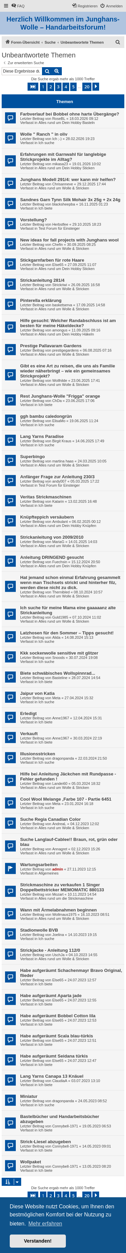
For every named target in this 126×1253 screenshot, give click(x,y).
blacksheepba (63, 204)
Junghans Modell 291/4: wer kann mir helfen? (68, 179)
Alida (56, 637)
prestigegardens (65, 350)
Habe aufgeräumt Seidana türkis (54, 1056)
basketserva (62, 305)
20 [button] (86, 87)
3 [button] (58, 87)
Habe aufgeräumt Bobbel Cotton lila (57, 1015)
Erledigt (28, 713)
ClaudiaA (59, 1081)
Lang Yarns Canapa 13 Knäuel (51, 1076)
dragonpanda (63, 758)
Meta (56, 698)
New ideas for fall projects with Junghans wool (69, 239)
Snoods (58, 658)
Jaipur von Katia (37, 693)
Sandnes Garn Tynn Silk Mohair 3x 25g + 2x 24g (70, 199)
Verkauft (29, 733)
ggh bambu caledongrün (46, 416)
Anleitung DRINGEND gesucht (52, 557)
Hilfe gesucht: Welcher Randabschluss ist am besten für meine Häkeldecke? (68, 323)
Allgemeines (48, 873)
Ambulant (60, 522)
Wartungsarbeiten (39, 864)
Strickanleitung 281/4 (42, 280)
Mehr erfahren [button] (45, 1223)
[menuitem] (18, 6)
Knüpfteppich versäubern (47, 517)
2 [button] (50, 87)
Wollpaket (30, 1161)
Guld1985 (60, 617)
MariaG (58, 542)
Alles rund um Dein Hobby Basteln (66, 123)
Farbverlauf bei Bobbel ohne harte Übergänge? (69, 114)
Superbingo (32, 456)
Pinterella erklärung (40, 300)
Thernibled (61, 592)
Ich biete (45, 208)
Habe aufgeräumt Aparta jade (51, 995)
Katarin (58, 501)
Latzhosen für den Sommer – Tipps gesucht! (67, 632)
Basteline (59, 678)
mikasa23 (60, 164)
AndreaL (59, 824)
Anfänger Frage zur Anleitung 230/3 (57, 476)
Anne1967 (60, 718)
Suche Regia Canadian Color (50, 819)
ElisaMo (58, 421)
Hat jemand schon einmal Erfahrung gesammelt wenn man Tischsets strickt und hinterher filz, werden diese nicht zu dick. (70, 582)
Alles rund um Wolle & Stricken (63, 188)
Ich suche (46, 143)
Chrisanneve (62, 184)
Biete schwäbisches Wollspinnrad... (57, 673)
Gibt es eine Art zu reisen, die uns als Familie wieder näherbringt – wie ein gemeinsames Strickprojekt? (67, 370)
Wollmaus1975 (64, 914)
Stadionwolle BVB (39, 930)
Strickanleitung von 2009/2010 (51, 537)
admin (57, 869)
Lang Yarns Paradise (42, 436)
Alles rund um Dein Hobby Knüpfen (67, 526)
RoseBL (58, 119)
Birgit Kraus (61, 441)
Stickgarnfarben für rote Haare (52, 260)
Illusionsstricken (37, 753)
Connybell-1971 (65, 1126)
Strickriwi (59, 285)
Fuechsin (59, 562)
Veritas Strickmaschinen (45, 496)
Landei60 (59, 783)
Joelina (58, 935)
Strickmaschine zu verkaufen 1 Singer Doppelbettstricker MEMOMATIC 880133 (62, 887)
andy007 (59, 481)
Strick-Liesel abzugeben (45, 1141)
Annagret (59, 849)
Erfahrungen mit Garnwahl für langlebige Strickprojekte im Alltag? (63, 157)
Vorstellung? (33, 219)
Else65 (58, 265)
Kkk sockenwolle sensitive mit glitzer (59, 653)
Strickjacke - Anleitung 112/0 (50, 950)
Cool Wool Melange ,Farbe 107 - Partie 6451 (66, 799)
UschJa (58, 955)
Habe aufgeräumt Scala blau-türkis (56, 1035)
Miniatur (28, 1096)
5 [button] (73, 87)
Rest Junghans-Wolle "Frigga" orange (60, 396)
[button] (33, 87)
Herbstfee (60, 224)
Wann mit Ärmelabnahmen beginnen (58, 909)
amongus (59, 330)
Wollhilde (59, 380)
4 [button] (66, 87)
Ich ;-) (56, 139)
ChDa (56, 401)
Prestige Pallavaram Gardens (51, 345)
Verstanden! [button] (37, 1241)
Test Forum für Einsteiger (59, 228)
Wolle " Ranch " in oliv (44, 134)
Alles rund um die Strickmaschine (65, 898)
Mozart (58, 894)
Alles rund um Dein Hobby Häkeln (66, 334)
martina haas (63, 461)
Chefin (57, 244)
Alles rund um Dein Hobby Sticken (66, 168)
